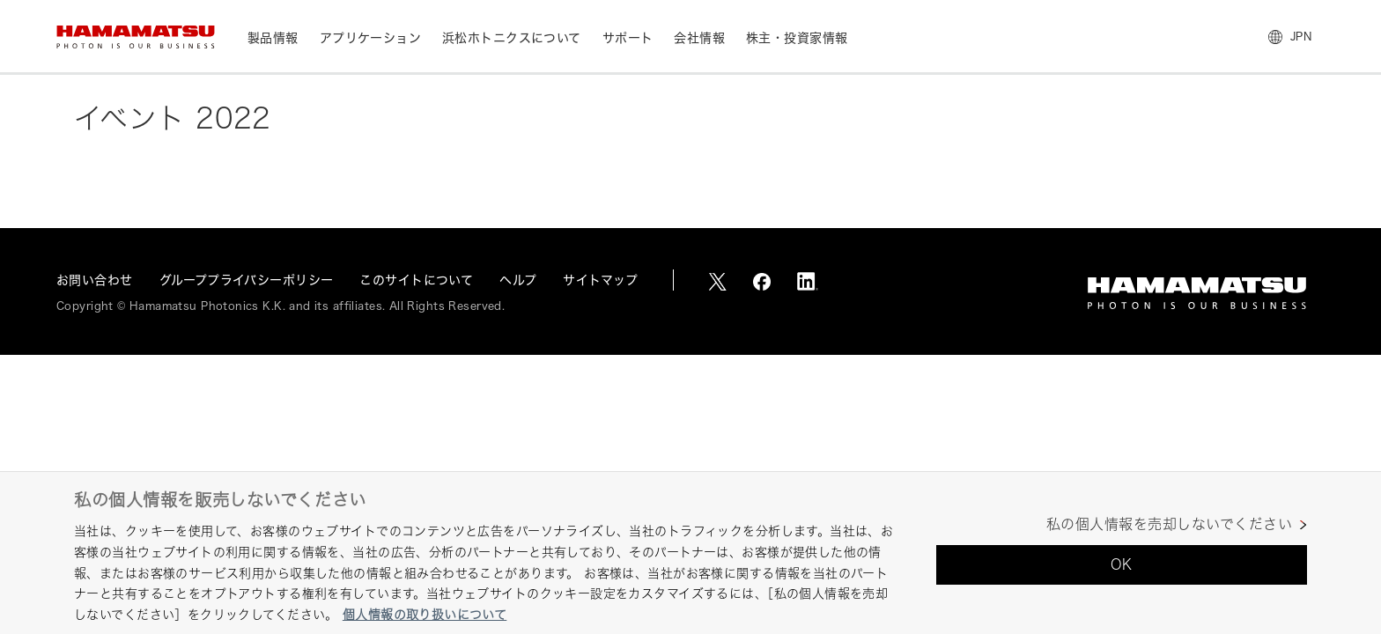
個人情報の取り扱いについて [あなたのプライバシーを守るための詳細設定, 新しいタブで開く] (424, 614)
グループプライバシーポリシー (246, 279)
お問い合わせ (94, 279)
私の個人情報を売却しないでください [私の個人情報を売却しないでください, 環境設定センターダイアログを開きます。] (1169, 524)
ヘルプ (517, 279)
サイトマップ (600, 279)
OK (1122, 564)
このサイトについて (416, 279)
